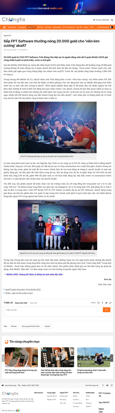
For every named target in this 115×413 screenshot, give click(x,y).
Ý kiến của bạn (57, 310)
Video (88, 392)
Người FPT (31, 27)
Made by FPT (51, 396)
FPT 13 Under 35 (68, 27)
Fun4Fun (76, 396)
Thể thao (47, 27)
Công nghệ (22, 27)
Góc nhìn (63, 399)
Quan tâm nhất (21, 303)
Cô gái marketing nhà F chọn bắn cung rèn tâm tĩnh (91, 367)
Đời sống (63, 396)
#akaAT (47, 322)
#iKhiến (14, 322)
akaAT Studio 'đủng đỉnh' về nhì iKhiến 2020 (23, 289)
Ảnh (87, 396)
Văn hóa (39, 27)
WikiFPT (89, 403)
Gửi (106, 310)
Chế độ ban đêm (105, 27)
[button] (111, 354)
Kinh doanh (12, 27)
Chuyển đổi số (52, 392)
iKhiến (75, 392)
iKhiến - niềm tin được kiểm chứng (19, 293)
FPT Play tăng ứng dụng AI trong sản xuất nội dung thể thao (21, 367)
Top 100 (78, 27)
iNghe (85, 27)
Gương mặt (63, 392)
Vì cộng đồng (77, 399)
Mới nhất (33, 303)
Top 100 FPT (104, 398)
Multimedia (56, 27)
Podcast (88, 399)
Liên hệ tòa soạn (9, 381)
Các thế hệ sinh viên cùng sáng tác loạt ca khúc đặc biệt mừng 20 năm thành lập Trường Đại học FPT (56, 368)
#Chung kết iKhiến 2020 (31, 322)
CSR (90, 27)
